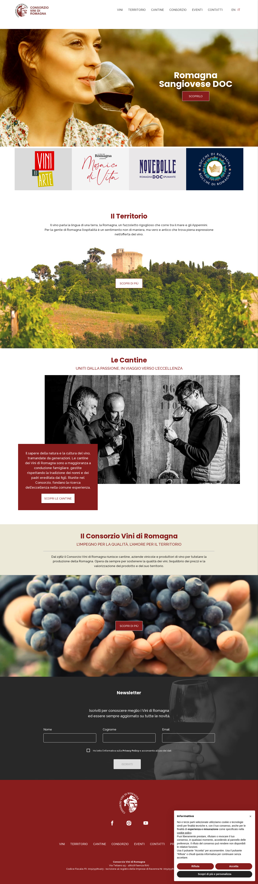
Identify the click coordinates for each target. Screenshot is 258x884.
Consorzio (178, 10)
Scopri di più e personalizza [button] (214, 874)
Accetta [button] (233, 866)
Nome (47, 729)
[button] (250, 816)
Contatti (215, 10)
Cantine (157, 10)
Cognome (109, 729)
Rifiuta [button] (195, 866)
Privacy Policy (130, 750)
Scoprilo (196, 96)
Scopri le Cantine (58, 498)
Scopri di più (129, 283)
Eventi (197, 10)
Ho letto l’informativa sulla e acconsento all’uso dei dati (132, 750)
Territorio (137, 10)
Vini (120, 10)
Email (166, 729)
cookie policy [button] (184, 832)
